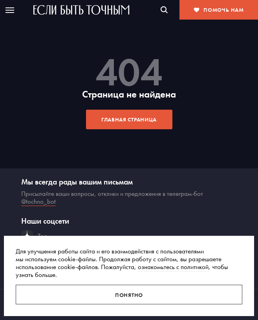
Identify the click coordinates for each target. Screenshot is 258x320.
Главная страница (129, 119)
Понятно (129, 294)
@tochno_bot (38, 201)
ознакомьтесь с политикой (173, 266)
